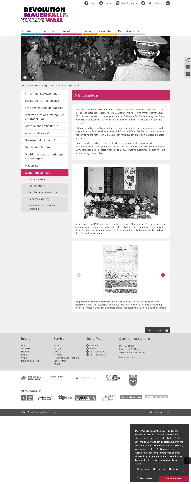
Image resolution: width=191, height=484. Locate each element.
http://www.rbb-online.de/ (46, 465)
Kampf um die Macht (51, 85)
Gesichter (105, 31)
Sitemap (58, 422)
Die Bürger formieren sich (42, 101)
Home (92, 3)
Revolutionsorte (129, 31)
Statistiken (160, 469)
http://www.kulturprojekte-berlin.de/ (28, 465)
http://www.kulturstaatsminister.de (85, 444)
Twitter (93, 416)
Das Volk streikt (36, 186)
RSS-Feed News (98, 422)
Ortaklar (58, 419)
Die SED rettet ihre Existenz (44, 192)
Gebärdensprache (129, 3)
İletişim (57, 416)
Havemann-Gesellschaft (66, 425)
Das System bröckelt (38, 147)
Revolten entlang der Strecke (44, 108)
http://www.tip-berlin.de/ (65, 465)
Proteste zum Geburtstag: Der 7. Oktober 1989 (44, 117)
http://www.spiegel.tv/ (87, 464)
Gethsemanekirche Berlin (41, 126)
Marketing (175, 469)
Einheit (88, 31)
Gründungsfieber (37, 179)
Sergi (23, 413)
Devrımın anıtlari (30, 428)
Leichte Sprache (154, 3)
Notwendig (144, 469)
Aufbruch (50, 31)
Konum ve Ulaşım (128, 425)
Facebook (95, 413)
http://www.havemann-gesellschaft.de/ (31, 446)
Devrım (25, 419)
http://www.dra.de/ (109, 464)
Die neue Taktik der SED (40, 140)
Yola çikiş (25, 416)
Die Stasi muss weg (38, 199)
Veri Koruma (60, 428)
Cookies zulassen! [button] (145, 478)
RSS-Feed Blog (97, 419)
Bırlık (24, 422)
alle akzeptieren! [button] (174, 478)
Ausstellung (30, 31)
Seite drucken (155, 397)
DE (167, 3)
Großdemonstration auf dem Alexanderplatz (44, 156)
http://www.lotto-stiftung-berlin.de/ (113, 445)
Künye (57, 431)
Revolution (70, 31)
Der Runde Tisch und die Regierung (41, 207)
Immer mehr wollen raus (41, 93)
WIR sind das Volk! (37, 133)
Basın (57, 413)
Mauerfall (31, 165)
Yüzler (24, 425)
